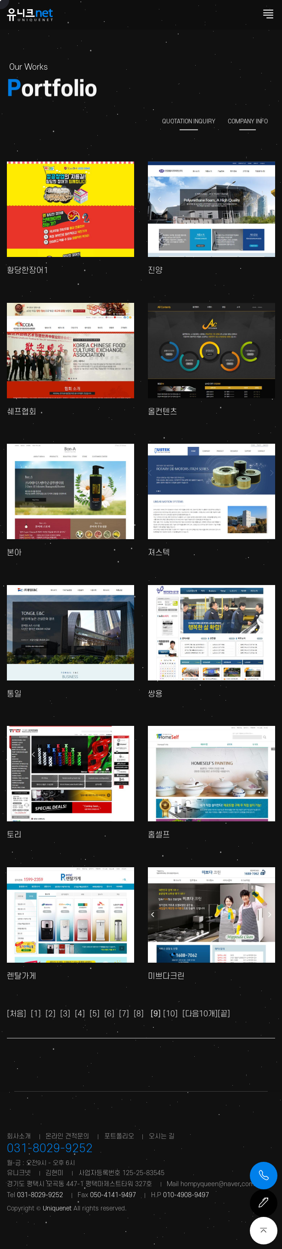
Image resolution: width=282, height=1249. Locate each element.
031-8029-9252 (50, 1148)
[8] (139, 1013)
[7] (124, 1013)
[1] (36, 1013)
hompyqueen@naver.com (217, 1184)
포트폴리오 (119, 1136)
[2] (50, 1013)
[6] (109, 1013)
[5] (95, 1013)
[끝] (224, 1013)
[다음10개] (200, 1013)
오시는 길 (162, 1136)
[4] (80, 1013)
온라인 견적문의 (67, 1136)
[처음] (16, 1013)
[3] (65, 1013)
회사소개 (19, 1136)
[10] (170, 1013)
